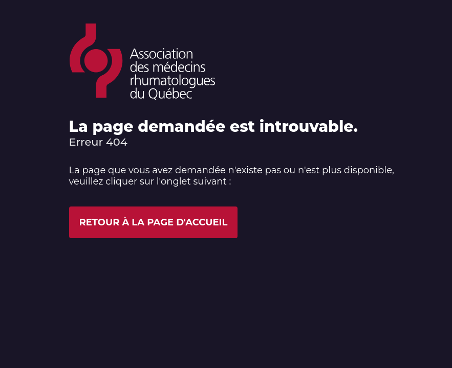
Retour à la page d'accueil (153, 222)
